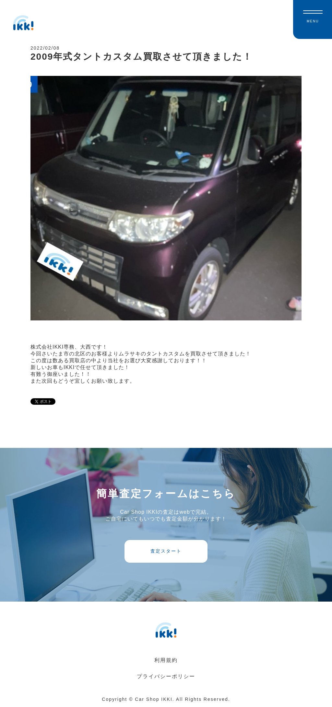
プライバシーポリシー (166, 676)
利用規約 (166, 660)
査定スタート (166, 551)
